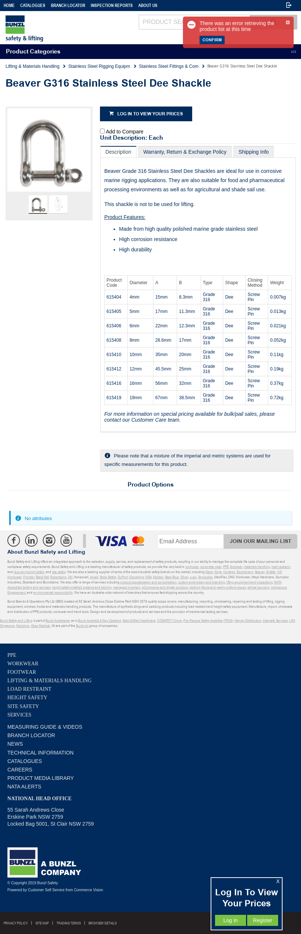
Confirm (212, 40)
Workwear (22, 663)
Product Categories (33, 51)
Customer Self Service (46, 890)
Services (19, 715)
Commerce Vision (88, 890)
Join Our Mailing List (260, 541)
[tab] (118, 151)
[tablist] (198, 289)
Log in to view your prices (150, 114)
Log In (230, 920)
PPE (11, 655)
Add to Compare (124, 132)
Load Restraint (29, 689)
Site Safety (23, 706)
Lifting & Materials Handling (49, 680)
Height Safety (27, 697)
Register (262, 920)
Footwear (21, 672)
